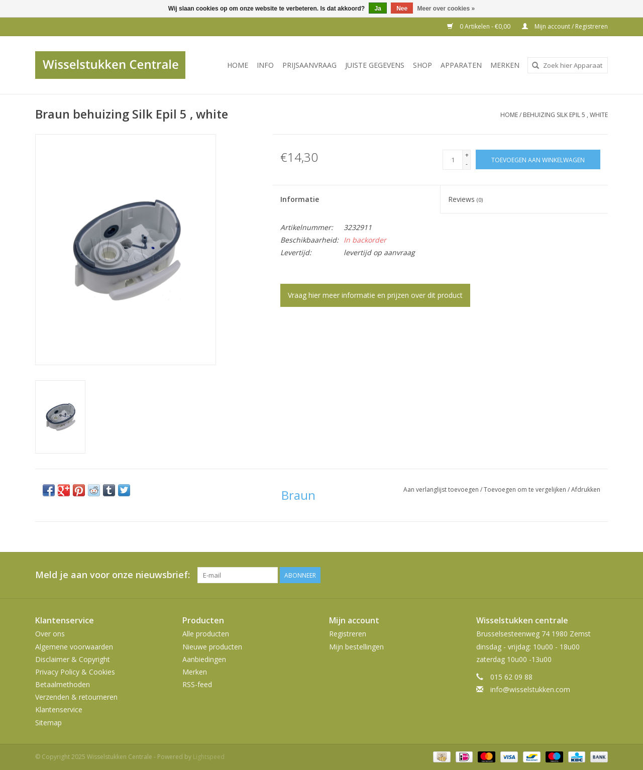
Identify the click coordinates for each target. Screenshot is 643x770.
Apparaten (461, 65)
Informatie (299, 199)
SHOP (422, 65)
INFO (265, 65)
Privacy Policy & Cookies (75, 672)
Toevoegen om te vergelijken (526, 489)
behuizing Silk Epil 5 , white (565, 115)
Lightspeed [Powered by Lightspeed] (209, 756)
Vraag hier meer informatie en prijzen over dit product (375, 295)
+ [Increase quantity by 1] (467, 155)
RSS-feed (197, 684)
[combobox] (567, 65)
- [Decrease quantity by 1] (467, 164)
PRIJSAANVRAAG (309, 65)
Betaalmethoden (62, 684)
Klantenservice (58, 709)
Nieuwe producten (212, 646)
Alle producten (205, 633)
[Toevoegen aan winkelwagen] (538, 159)
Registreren (347, 633)
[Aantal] (453, 160)
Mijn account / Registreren (565, 26)
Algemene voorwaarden (74, 646)
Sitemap (48, 722)
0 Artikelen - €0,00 (479, 26)
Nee (401, 8)
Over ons (50, 633)
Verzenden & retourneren (76, 697)
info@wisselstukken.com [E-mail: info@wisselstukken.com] (530, 689)
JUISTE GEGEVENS (374, 65)
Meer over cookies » (446, 8)
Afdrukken (585, 489)
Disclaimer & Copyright (72, 659)
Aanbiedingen (204, 659)
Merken (504, 65)
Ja (377, 8)
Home (237, 65)
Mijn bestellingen (356, 646)
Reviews (465, 199)
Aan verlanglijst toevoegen (441, 489)
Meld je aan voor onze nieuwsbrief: (112, 575)
